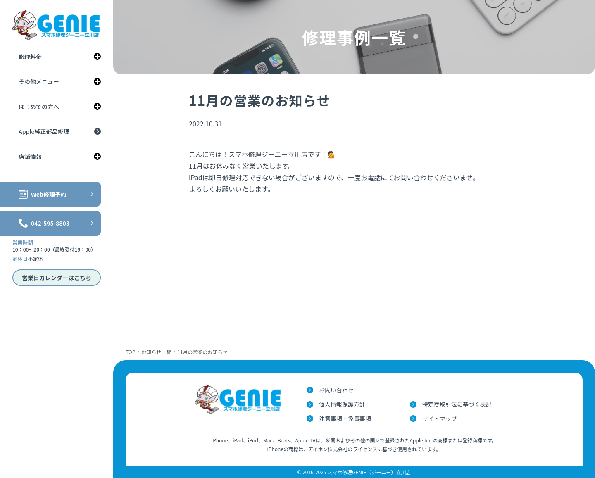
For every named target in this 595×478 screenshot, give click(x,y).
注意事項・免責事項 (345, 418)
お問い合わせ (336, 390)
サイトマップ (439, 418)
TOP (130, 351)
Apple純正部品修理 (44, 131)
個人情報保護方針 (342, 404)
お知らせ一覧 (156, 351)
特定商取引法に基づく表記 (457, 404)
